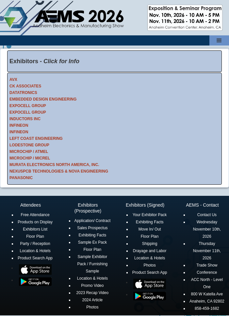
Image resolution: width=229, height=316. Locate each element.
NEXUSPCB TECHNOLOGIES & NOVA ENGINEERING (58, 171)
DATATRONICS (23, 92)
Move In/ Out (150, 229)
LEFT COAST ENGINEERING (36, 138)
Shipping (149, 243)
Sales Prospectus (92, 228)
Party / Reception (35, 243)
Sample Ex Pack (92, 242)
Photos (92, 307)
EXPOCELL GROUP (27, 105)
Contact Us (207, 215)
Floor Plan (35, 236)
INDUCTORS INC (25, 119)
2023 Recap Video (92, 292)
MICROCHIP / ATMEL (28, 151)
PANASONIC (21, 178)
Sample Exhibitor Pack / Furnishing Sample (92, 263)
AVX (13, 79)
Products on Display (35, 222)
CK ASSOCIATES (25, 86)
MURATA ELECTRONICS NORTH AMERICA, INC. (54, 164)
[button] (219, 40)
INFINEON (18, 125)
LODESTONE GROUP (29, 145)
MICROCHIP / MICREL (29, 158)
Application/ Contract (92, 220)
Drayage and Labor (150, 251)
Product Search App (35, 258)
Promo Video (92, 285)
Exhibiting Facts (92, 235)
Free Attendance (35, 215)
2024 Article (92, 300)
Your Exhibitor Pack (150, 215)
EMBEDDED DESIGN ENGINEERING (42, 99)
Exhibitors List (35, 229)
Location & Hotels (35, 251)
